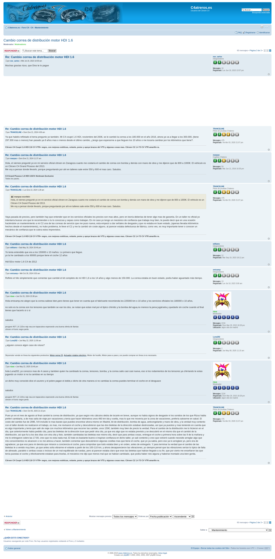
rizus (12, 296)
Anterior (9, 516)
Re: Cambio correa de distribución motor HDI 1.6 (39, 57)
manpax (13, 158)
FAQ (240, 32)
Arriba (269, 74)
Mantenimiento (42, 28)
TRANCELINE (15, 132)
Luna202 (13, 341)
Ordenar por (155, 516)
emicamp (14, 273)
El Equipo (195, 548)
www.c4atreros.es (125, 553)
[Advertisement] (109, 101)
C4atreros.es (14, 28)
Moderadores (20, 44)
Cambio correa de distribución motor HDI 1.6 (38, 40)
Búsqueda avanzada (261, 12)
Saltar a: (203, 530)
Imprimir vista (262, 26)
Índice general (14, 548)
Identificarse (264, 32)
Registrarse (250, 32)
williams (13, 248)
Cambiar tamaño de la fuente (267, 26)
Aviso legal (162, 553)
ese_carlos (14, 61)
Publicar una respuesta (12, 51)
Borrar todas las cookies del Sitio (215, 548)
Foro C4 (25, 28)
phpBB (126, 555)
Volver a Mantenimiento (16, 529)
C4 (32, 28)
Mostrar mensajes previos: (113, 516)
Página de (256, 50)
